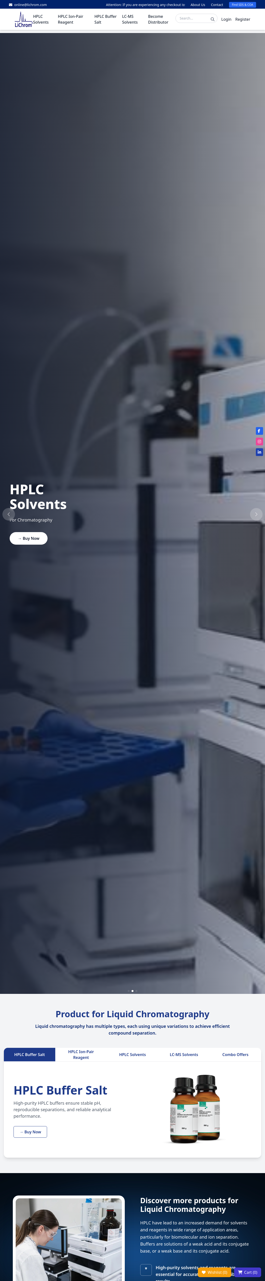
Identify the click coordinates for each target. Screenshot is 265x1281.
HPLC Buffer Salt (29, 1054)
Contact (217, 4)
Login (226, 20)
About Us (198, 4)
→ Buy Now (28, 538)
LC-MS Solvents (184, 1054)
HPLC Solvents (132, 1054)
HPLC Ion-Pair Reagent (81, 1054)
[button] (8, 514)
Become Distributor (158, 20)
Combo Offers (235, 1054)
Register (242, 20)
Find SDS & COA (242, 5)
